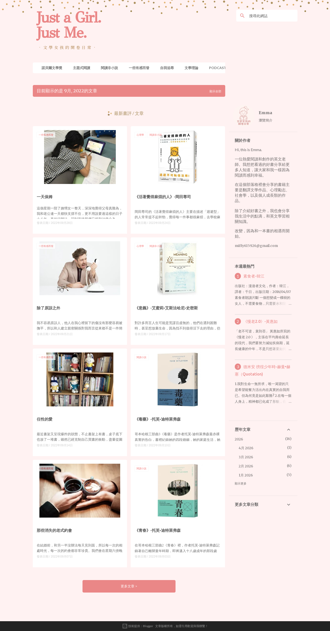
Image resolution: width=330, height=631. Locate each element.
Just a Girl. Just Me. (69, 25)
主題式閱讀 (81, 68)
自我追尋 (167, 68)
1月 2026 (246, 475)
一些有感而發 (139, 68)
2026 (239, 439)
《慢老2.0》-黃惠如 (260, 321)
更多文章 (128, 586)
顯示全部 (215, 91)
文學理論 (191, 68)
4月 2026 (246, 448)
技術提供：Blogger (137, 626)
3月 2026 (246, 457)
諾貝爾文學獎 (52, 68)
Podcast (217, 68)
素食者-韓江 (253, 276)
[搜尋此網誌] (272, 16)
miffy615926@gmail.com (256, 245)
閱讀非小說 (109, 68)
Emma (265, 112)
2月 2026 (246, 466)
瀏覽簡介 (265, 120)
